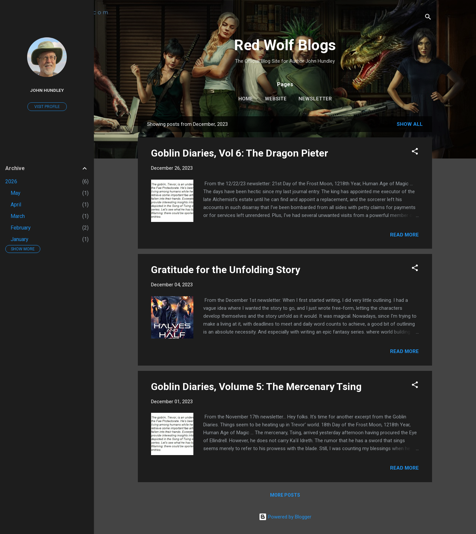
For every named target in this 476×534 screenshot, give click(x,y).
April (16, 204)
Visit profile (47, 106)
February (21, 228)
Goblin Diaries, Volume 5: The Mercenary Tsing (256, 386)
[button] (415, 152)
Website (276, 99)
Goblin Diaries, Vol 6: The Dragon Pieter (239, 153)
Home (245, 99)
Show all (410, 124)
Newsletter (315, 99)
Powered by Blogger (285, 517)
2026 (11, 181)
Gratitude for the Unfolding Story (225, 269)
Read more (404, 235)
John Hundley (47, 90)
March (18, 216)
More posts (285, 495)
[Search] (428, 18)
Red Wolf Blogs (285, 45)
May (15, 193)
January (19, 239)
